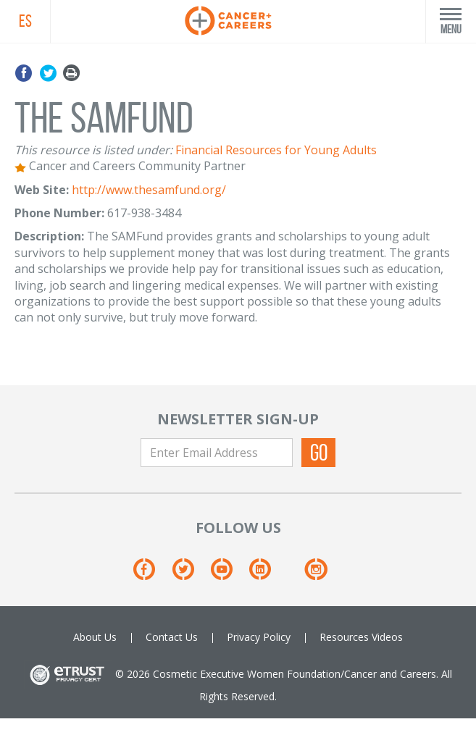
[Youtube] (228, 574)
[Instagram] (315, 574)
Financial (198, 150)
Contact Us (172, 637)
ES (25, 21)
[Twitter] (190, 574)
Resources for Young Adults (301, 150)
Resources (344, 637)
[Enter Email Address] (217, 452)
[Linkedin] (267, 574)
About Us (95, 637)
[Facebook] (151, 574)
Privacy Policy (259, 637)
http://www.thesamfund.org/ (149, 190)
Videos (387, 637)
